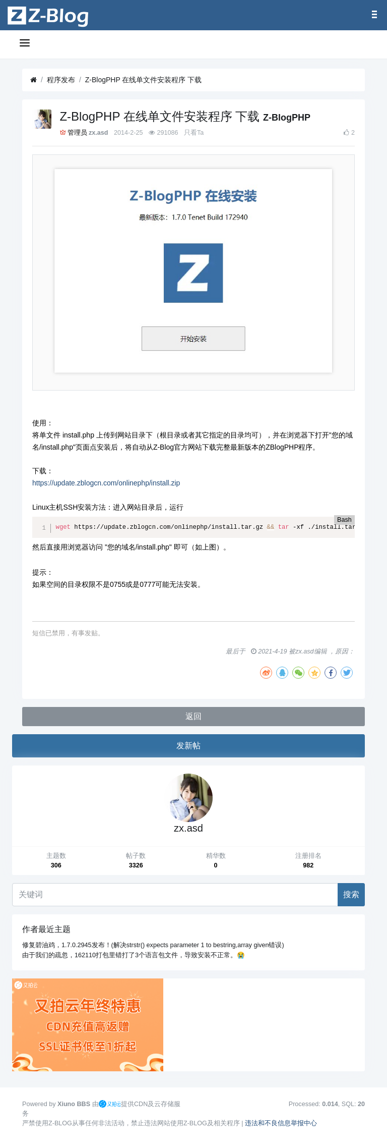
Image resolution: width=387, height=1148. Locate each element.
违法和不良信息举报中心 (281, 1123)
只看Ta (194, 132)
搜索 (351, 894)
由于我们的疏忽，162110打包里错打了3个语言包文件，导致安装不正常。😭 (133, 955)
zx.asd (98, 132)
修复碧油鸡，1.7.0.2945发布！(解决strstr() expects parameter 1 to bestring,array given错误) (153, 945)
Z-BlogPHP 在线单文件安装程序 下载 (143, 80)
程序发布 (61, 80)
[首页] (33, 80)
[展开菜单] (26, 44)
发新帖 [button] (188, 745)
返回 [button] (193, 716)
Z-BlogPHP (286, 117)
